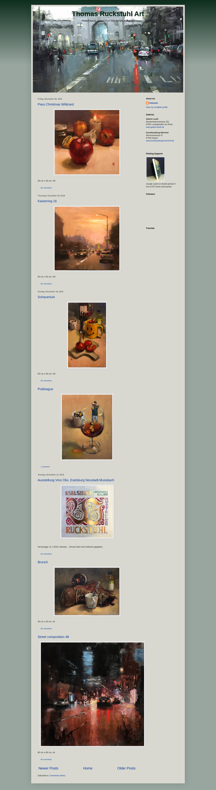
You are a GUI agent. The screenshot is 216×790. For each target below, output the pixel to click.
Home (87, 768)
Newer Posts (48, 768)
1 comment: (45, 467)
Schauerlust (46, 297)
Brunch (43, 562)
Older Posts (126, 768)
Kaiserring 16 (47, 201)
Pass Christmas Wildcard (56, 104)
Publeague (45, 389)
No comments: (47, 188)
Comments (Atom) (57, 775)
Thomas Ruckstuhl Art (108, 14)
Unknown (153, 103)
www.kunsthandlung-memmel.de (160, 141)
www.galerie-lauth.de (155, 127)
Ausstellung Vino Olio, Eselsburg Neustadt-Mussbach (76, 480)
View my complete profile (156, 107)
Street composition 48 (53, 637)
